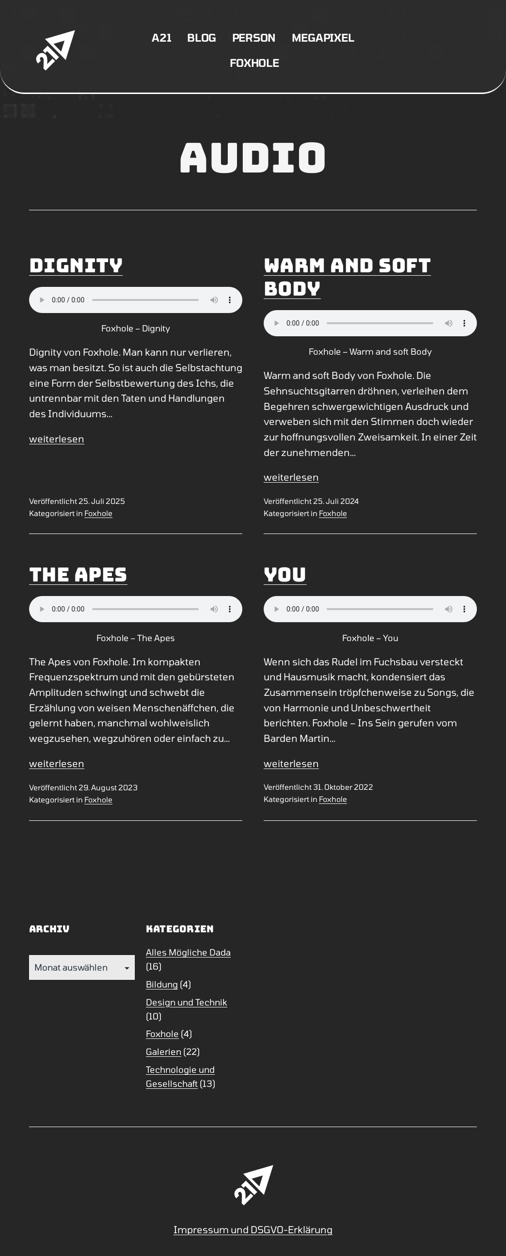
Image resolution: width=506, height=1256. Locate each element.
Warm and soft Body (347, 276)
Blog (201, 37)
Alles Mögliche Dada (188, 952)
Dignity (76, 265)
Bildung (162, 984)
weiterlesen (56, 438)
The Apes (78, 574)
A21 (161, 37)
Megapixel (323, 37)
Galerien (163, 1051)
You (285, 574)
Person (254, 37)
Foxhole (254, 62)
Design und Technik (186, 1002)
